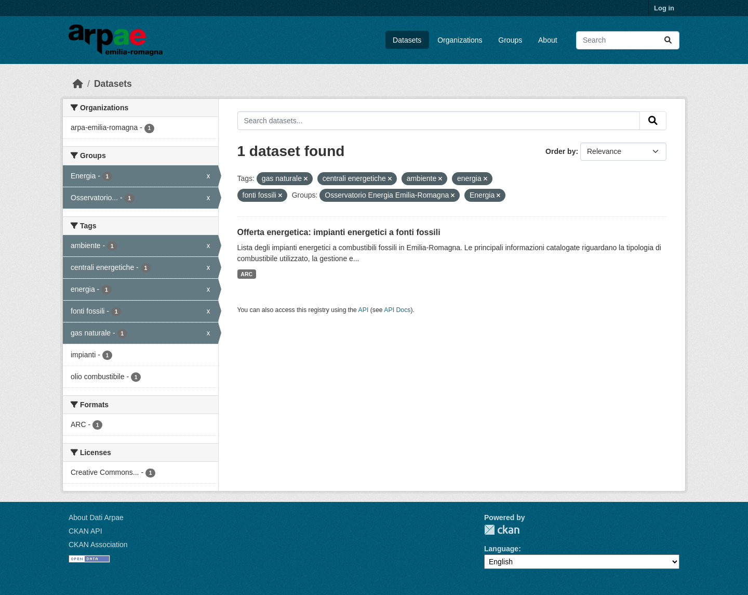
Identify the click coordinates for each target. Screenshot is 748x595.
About (547, 40)
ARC (246, 274)
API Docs (397, 310)
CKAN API (85, 531)
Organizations (459, 40)
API (363, 310)
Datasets (407, 40)
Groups (510, 40)
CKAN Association (98, 544)
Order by (560, 151)
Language (501, 549)
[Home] (78, 84)
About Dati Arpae (96, 517)
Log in (664, 8)
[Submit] (668, 40)
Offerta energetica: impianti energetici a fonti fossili (338, 232)
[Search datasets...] (627, 40)
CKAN (501, 529)
